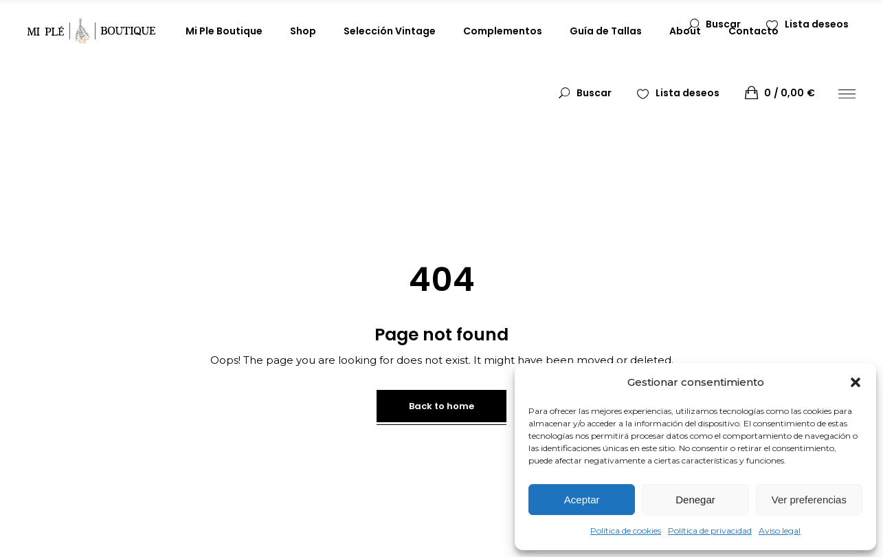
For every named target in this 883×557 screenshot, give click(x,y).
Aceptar (582, 499)
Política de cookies (625, 530)
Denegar (695, 499)
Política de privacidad (710, 530)
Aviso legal (780, 530)
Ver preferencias (809, 499)
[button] (855, 382)
